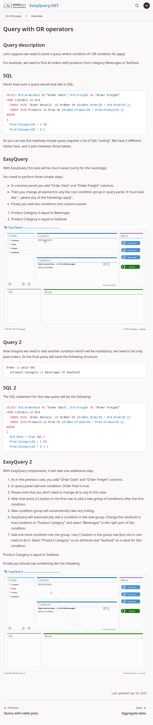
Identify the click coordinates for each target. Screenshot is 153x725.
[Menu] (146, 5)
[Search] (137, 6)
